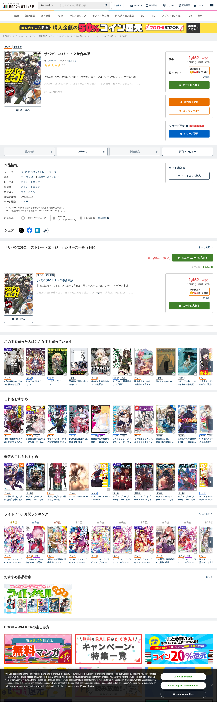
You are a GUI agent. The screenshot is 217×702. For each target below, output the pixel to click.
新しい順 (207, 267)
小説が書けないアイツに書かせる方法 (13, 383)
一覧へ (208, 577)
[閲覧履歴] (184, 5)
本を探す (117, 5)
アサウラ (52, 60)
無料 (200, 15)
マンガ (60, 15)
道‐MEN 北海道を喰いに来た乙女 (100, 383)
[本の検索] (47, 5)
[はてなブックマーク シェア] (37, 230)
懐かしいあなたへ (164, 381)
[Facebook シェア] (29, 230)
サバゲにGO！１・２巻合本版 (54, 280)
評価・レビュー (187, 151)
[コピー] (46, 230)
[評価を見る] (54, 65)
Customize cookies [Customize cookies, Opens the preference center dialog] (183, 694)
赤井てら (72, 60)
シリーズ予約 (178, 125)
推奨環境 (103, 218)
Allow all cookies (183, 676)
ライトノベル (28, 191)
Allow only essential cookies (183, 685)
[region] (108, 685)
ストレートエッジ (30, 182)
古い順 (195, 267)
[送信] (106, 5)
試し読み (22, 110)
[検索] (106, 5)
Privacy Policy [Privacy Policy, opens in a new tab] (87, 686)
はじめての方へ (189, 110)
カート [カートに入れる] (189, 305)
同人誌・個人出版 (124, 15)
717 (24, 201)
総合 (16, 15)
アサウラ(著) (27, 177)
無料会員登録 (189, 101)
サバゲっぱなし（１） (54, 383)
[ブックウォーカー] (18, 5)
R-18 (189, 15)
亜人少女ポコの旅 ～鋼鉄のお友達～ (143, 383)
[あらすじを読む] (103, 80)
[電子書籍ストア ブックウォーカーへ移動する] (16, 36)
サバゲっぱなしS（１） (33, 383)
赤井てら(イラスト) (48, 177)
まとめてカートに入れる (192, 257)
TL (153, 15)
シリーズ (91, 151)
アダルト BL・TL (171, 15)
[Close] (211, 685)
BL (142, 15)
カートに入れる (189, 84)
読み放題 (30, 15)
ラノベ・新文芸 (100, 15)
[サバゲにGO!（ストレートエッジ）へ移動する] (86, 36)
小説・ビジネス (78, 15)
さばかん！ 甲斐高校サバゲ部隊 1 (122, 383)
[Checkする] (38, 101)
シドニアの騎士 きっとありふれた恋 (187, 383)
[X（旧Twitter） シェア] (21, 230)
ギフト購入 (177, 167)
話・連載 (45, 15)
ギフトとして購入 (189, 175)
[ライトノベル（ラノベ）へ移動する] (60, 36)
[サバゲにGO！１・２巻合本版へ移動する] (115, 36)
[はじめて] (168, 5)
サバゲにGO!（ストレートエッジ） (40, 172)
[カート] (198, 5)
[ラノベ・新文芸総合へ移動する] (39, 36)
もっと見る (205, 247)
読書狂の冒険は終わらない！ (78, 383)
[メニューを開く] (212, 5)
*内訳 (206, 77)
